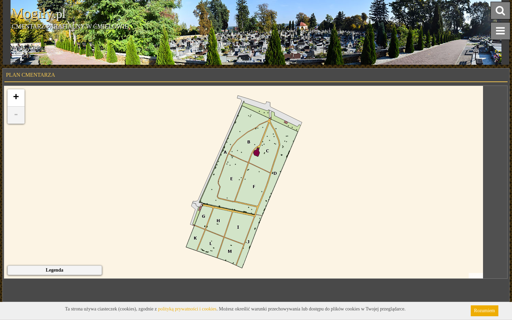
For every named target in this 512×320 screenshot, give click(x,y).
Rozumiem (484, 310)
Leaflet (475, 276)
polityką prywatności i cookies (187, 308)
